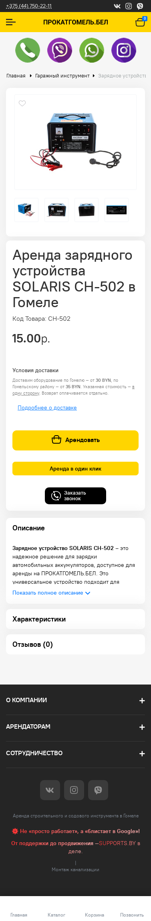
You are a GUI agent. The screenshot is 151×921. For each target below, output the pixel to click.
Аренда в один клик (75, 468)
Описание (28, 527)
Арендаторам (28, 726)
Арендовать (76, 440)
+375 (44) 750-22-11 (29, 5)
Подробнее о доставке (47, 407)
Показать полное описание (47, 592)
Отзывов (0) (32, 644)
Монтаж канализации (75, 869)
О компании (26, 700)
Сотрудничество (34, 753)
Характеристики (39, 619)
